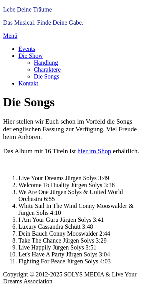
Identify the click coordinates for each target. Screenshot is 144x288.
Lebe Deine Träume (27, 9)
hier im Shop (94, 151)
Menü (10, 35)
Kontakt (28, 83)
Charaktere (47, 69)
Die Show (30, 55)
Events (26, 48)
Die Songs (46, 76)
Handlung (46, 62)
